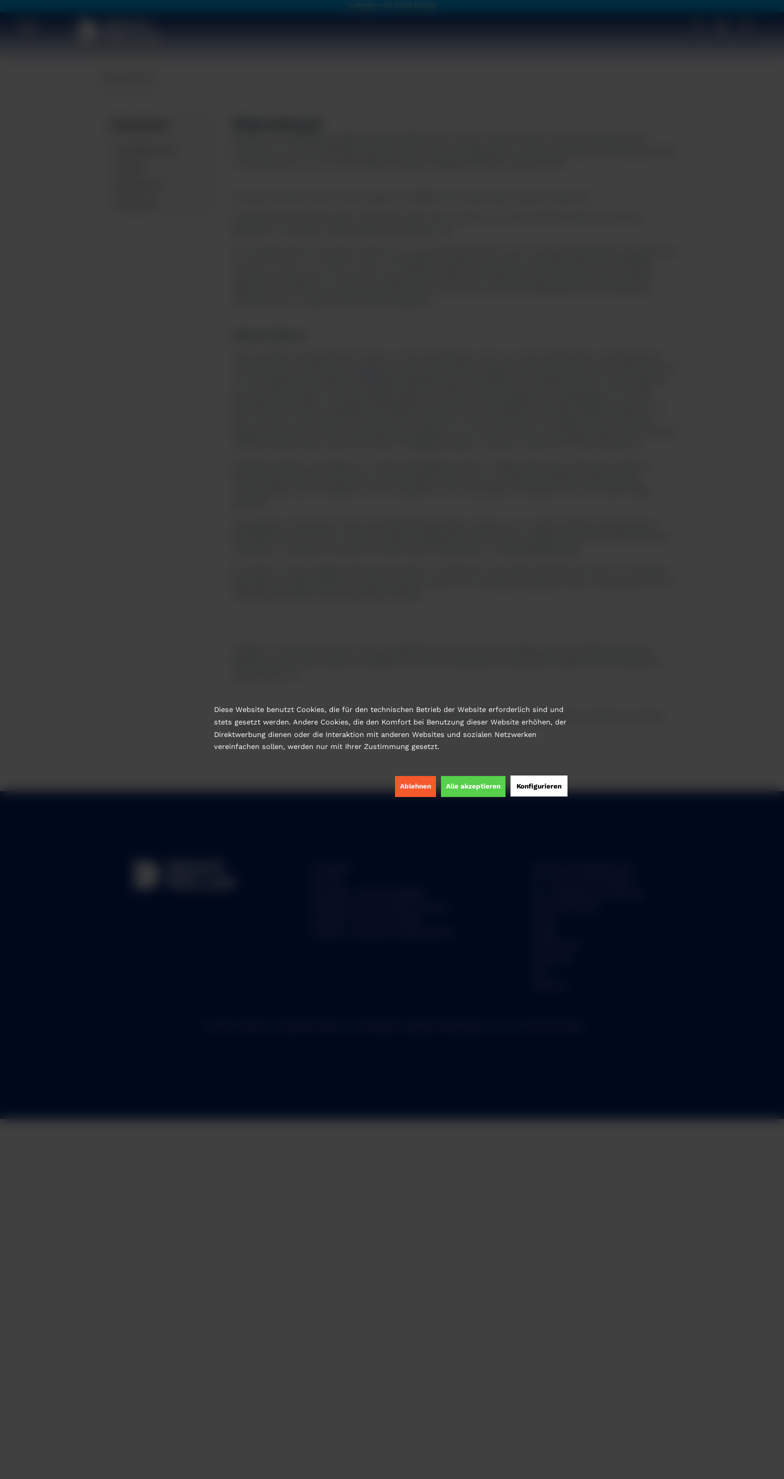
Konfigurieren (539, 786)
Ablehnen (415, 786)
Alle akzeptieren (473, 786)
